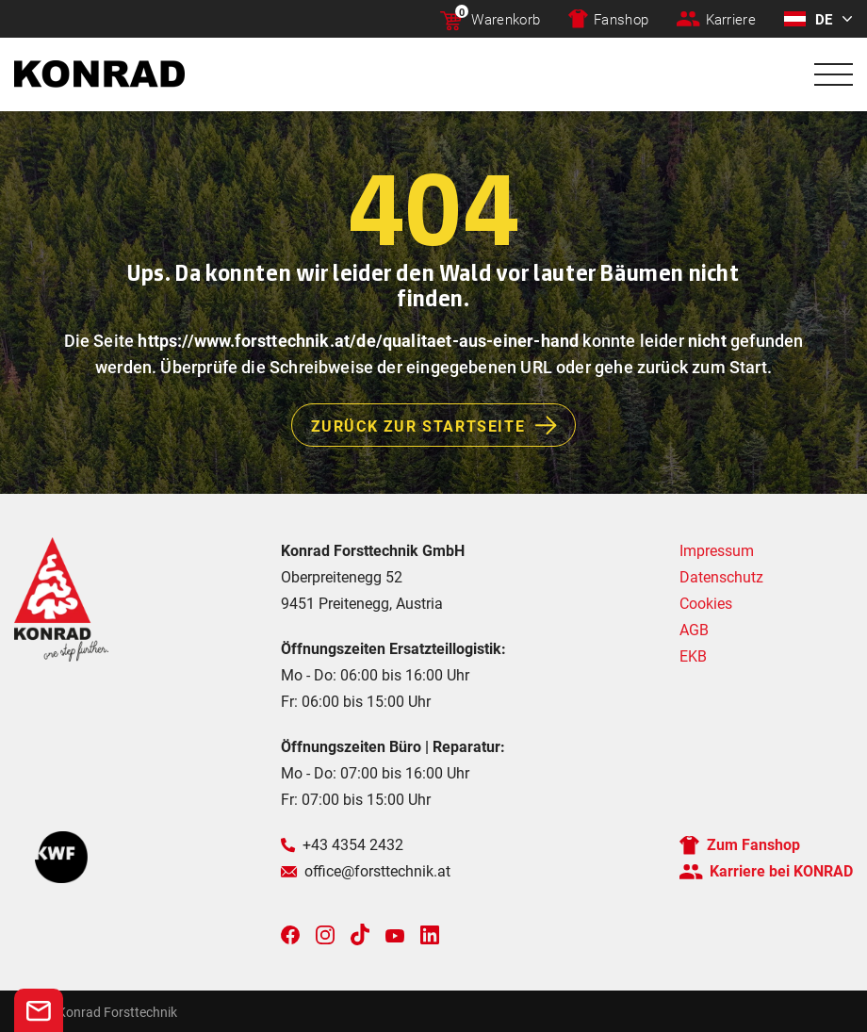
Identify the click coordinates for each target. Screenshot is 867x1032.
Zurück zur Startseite (443, 425)
